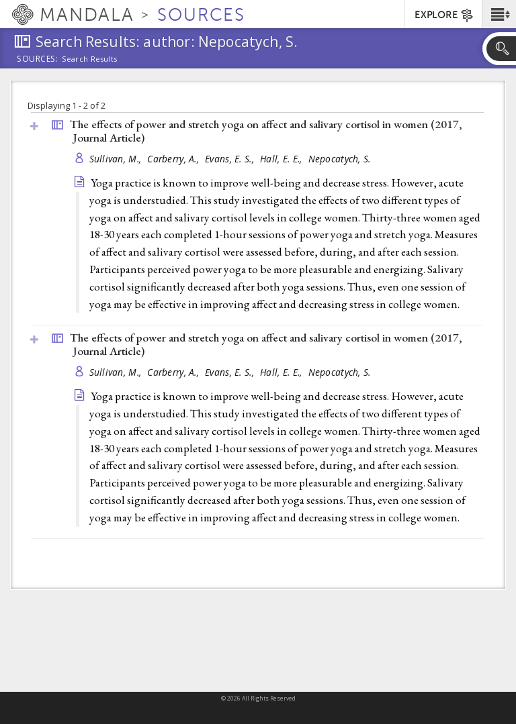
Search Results (90, 59)
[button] (499, 14)
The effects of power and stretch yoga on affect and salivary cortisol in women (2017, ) (266, 131)
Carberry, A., (174, 158)
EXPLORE (444, 15)
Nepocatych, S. (339, 158)
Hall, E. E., (282, 158)
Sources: (37, 59)
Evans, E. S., (231, 158)
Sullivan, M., (116, 158)
